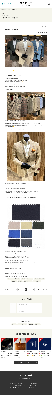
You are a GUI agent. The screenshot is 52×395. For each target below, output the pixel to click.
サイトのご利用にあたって (23, 383)
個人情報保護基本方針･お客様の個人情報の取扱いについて (22, 387)
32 (22, 289)
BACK (7, 289)
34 (29, 289)
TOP (1, 9)
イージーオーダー (6, 9)
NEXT (45, 289)
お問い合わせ (40, 387)
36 (38, 289)
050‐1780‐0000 (27, 380)
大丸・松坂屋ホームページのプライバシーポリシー (26, 385)
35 (33, 289)
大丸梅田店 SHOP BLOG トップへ (27, 362)
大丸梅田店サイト (12, 383)
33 (26, 289)
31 (18, 289)
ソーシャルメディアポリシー (37, 383)
